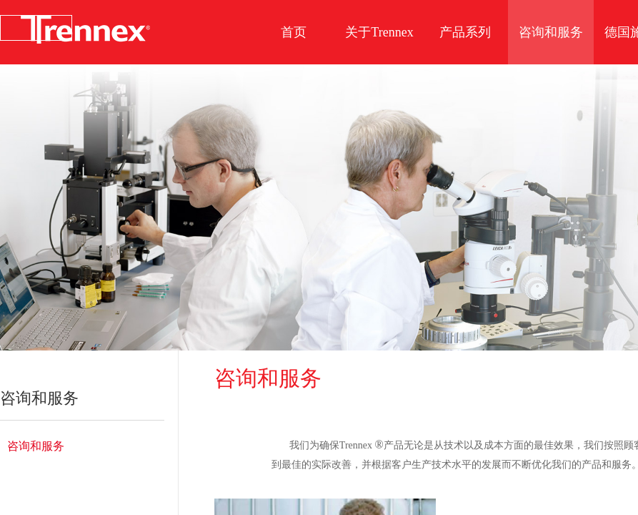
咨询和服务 (35, 446)
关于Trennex (379, 32)
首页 (293, 32)
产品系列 (465, 32)
